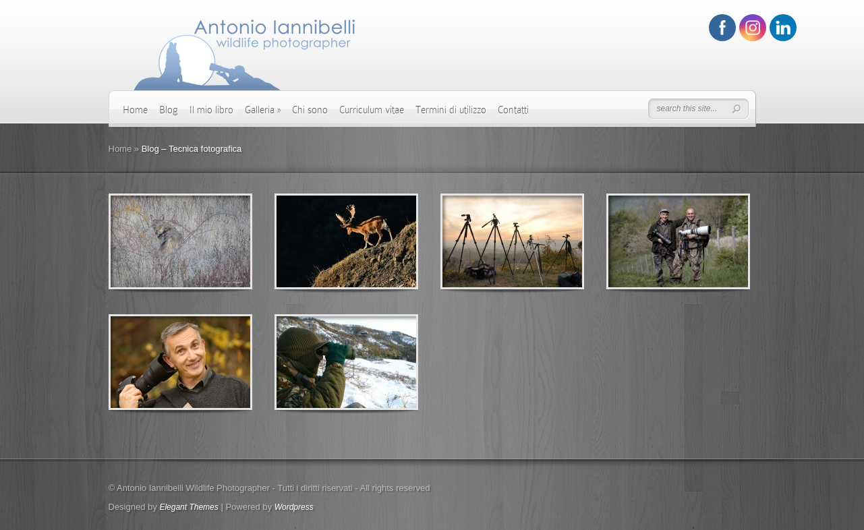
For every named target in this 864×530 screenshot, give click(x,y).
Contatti (513, 110)
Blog (168, 110)
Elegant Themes (188, 507)
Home (135, 110)
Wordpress (294, 507)
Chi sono (310, 110)
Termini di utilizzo (450, 110)
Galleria (263, 110)
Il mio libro (211, 110)
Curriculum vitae (371, 110)
